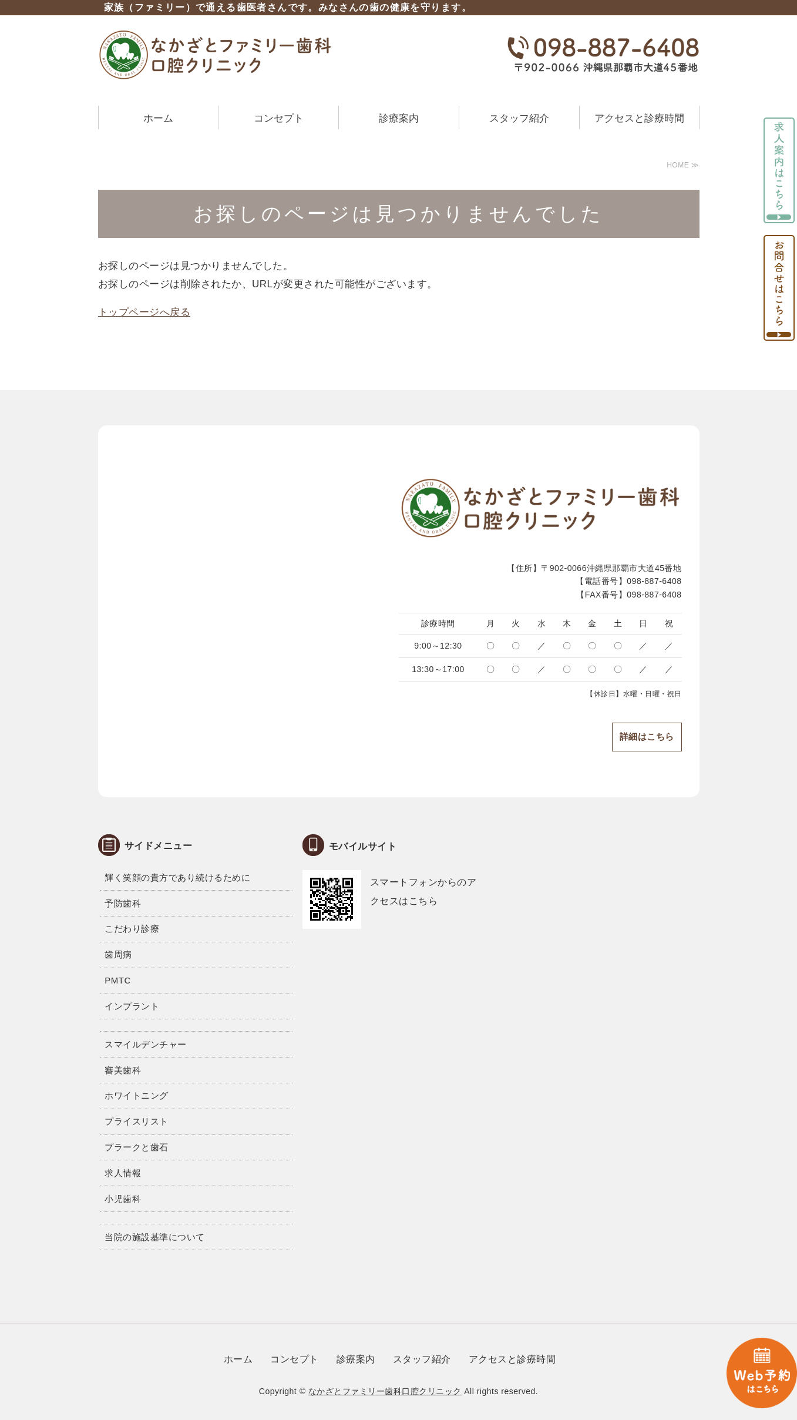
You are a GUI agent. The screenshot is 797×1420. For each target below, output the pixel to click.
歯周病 (118, 954)
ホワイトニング (137, 1095)
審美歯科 (123, 1070)
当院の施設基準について (155, 1237)
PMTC (118, 980)
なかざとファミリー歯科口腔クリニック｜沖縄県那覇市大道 (215, 54)
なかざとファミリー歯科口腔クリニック (385, 1391)
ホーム (158, 118)
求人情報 (123, 1173)
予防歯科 (123, 903)
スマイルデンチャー (146, 1044)
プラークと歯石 (137, 1147)
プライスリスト (137, 1121)
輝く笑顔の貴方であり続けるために (177, 877)
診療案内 (399, 118)
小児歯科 (123, 1199)
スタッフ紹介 (519, 118)
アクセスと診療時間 (639, 118)
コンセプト (279, 118)
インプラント (132, 1006)
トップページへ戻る (144, 312)
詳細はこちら (647, 736)
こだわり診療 (132, 929)
